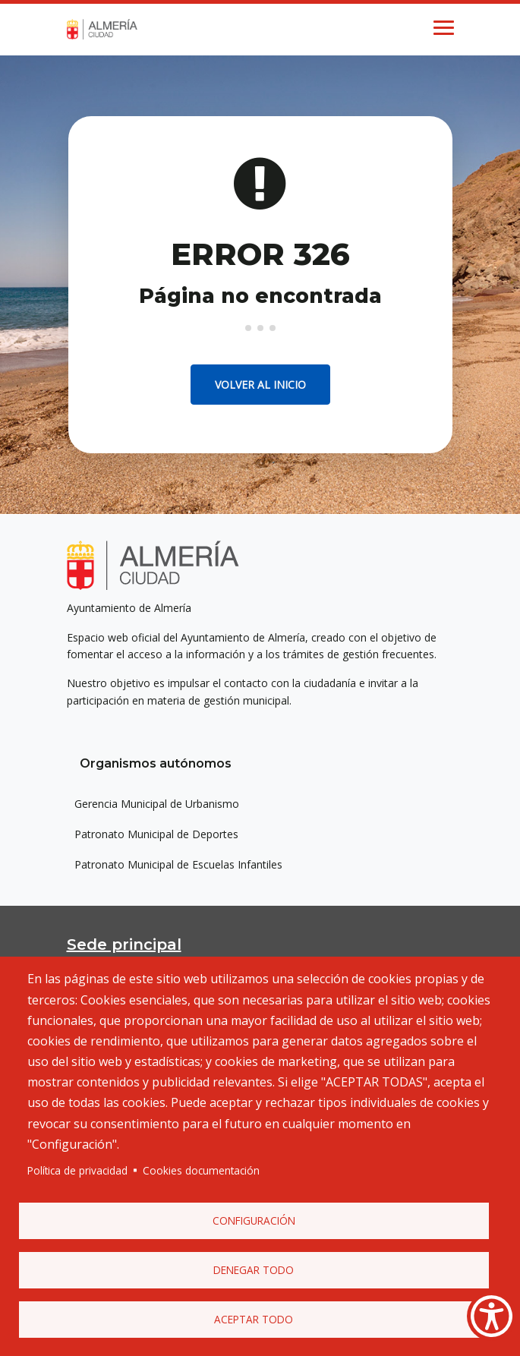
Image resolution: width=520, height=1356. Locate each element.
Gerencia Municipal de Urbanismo (156, 803)
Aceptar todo (253, 1319)
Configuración (254, 1220)
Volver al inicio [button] (260, 384)
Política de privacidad (77, 1170)
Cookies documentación (201, 1170)
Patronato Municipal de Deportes (156, 834)
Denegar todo (253, 1270)
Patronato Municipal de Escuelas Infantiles (178, 864)
